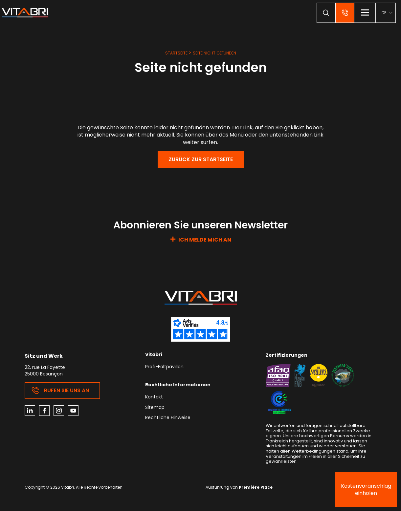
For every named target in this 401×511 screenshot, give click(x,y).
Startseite (176, 53)
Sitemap (155, 408)
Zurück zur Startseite (200, 159)
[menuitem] (386, 13)
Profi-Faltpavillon (164, 367)
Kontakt (154, 397)
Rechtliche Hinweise (167, 418)
